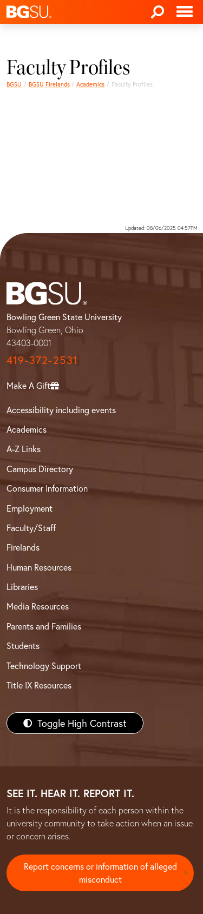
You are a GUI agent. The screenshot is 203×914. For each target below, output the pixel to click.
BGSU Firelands (49, 84)
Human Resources (38, 567)
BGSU (14, 84)
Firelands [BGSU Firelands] (23, 547)
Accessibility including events (61, 409)
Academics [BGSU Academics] (26, 429)
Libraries (22, 586)
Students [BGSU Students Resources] (23, 645)
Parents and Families (43, 626)
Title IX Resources (38, 685)
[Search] (157, 12)
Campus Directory (39, 468)
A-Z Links (23, 448)
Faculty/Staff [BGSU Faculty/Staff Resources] (31, 527)
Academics (90, 84)
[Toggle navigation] (185, 12)
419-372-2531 (42, 360)
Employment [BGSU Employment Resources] (29, 508)
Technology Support (43, 665)
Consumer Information (47, 488)
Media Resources (37, 606)
